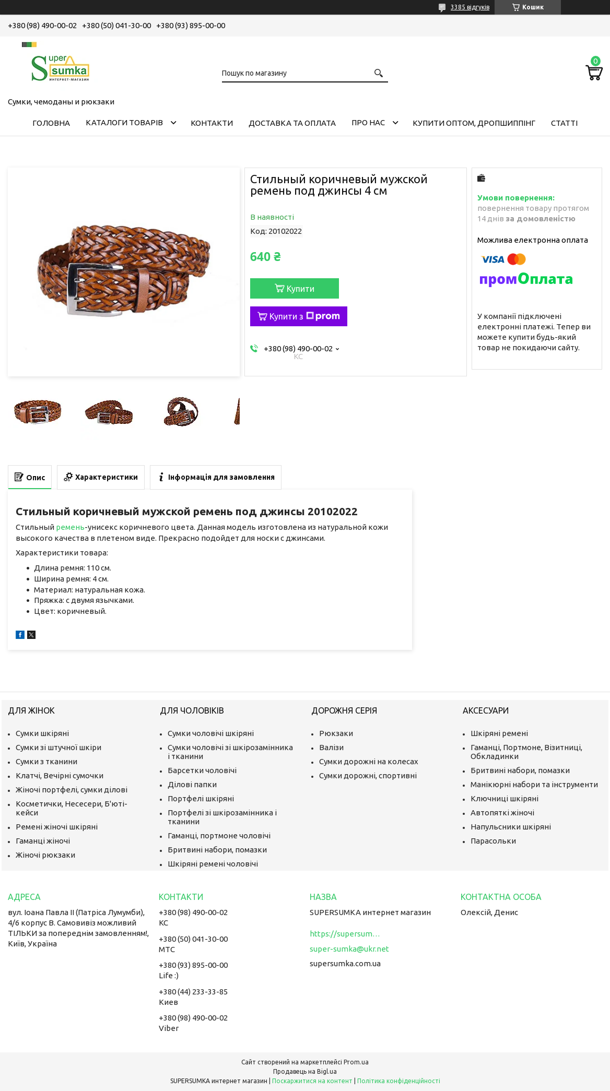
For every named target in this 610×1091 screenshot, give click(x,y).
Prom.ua (356, 1062)
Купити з (304, 316)
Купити (300, 288)
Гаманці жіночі (43, 840)
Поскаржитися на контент (312, 1080)
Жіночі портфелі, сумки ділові (71, 789)
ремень (70, 527)
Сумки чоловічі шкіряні (211, 733)
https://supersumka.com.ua (346, 933)
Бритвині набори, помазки (217, 849)
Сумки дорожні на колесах (368, 761)
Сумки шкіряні (42, 733)
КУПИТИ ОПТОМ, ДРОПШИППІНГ (474, 122)
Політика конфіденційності (398, 1080)
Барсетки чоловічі (202, 770)
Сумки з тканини (46, 761)
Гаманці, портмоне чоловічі (219, 835)
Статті (564, 122)
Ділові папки (192, 784)
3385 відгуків (470, 7)
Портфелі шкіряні (201, 798)
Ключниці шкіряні (504, 798)
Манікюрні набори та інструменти (534, 784)
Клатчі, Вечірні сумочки (59, 775)
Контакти (212, 122)
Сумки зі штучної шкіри (58, 747)
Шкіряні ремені (499, 733)
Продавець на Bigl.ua (305, 1071)
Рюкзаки (336, 733)
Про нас (368, 122)
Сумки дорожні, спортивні (368, 775)
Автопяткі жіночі (502, 812)
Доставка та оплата (292, 122)
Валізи (331, 747)
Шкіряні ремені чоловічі (213, 863)
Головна (51, 122)
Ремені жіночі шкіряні (57, 826)
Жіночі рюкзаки (45, 854)
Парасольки (493, 840)
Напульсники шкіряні (511, 826)
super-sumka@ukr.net (349, 948)
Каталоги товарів (124, 122)
